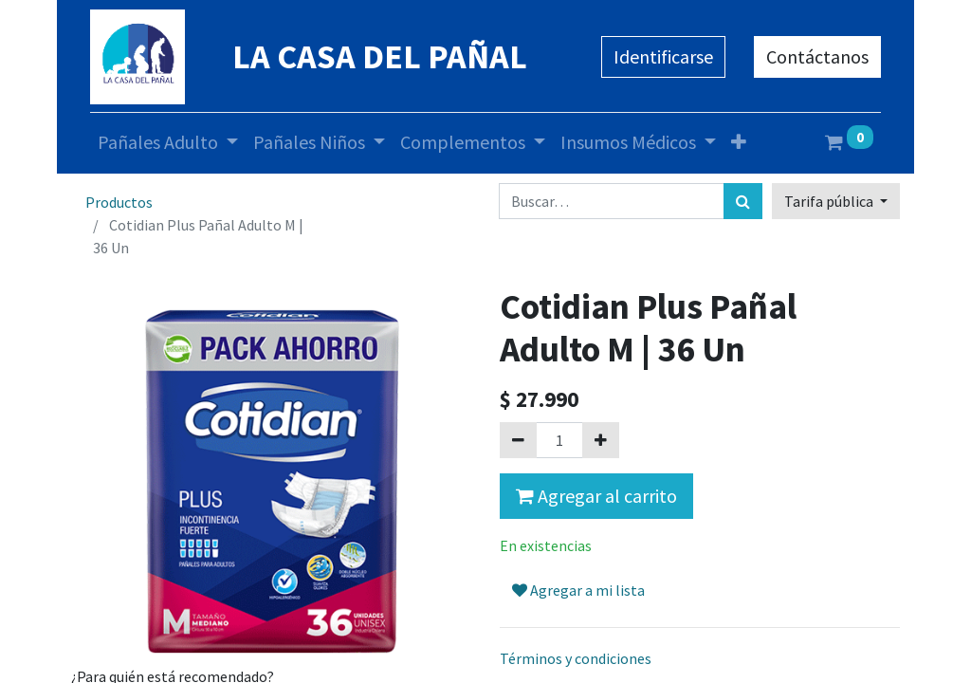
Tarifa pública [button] (830, 201)
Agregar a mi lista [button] (578, 590)
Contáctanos (817, 56)
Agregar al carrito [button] (596, 496)
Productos (119, 202)
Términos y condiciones (575, 658)
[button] (739, 142)
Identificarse (663, 56)
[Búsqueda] (743, 201)
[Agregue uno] (600, 440)
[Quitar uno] (518, 440)
